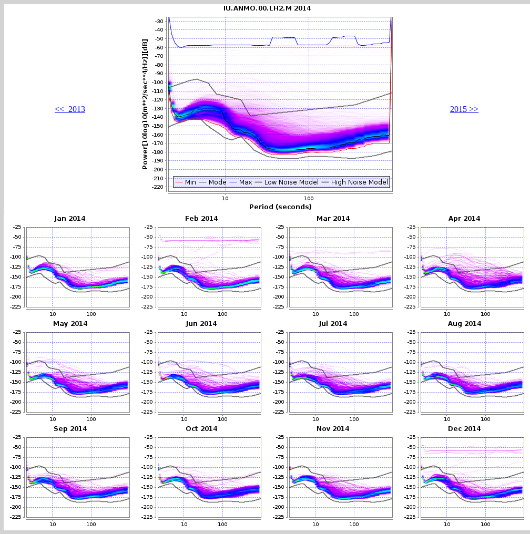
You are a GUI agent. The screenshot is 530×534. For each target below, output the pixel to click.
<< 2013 (70, 109)
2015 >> (464, 109)
